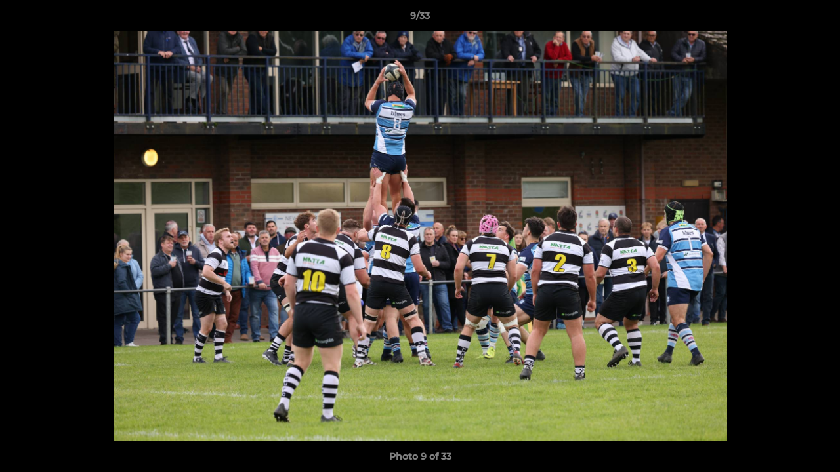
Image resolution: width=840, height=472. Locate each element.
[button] (816, 19)
